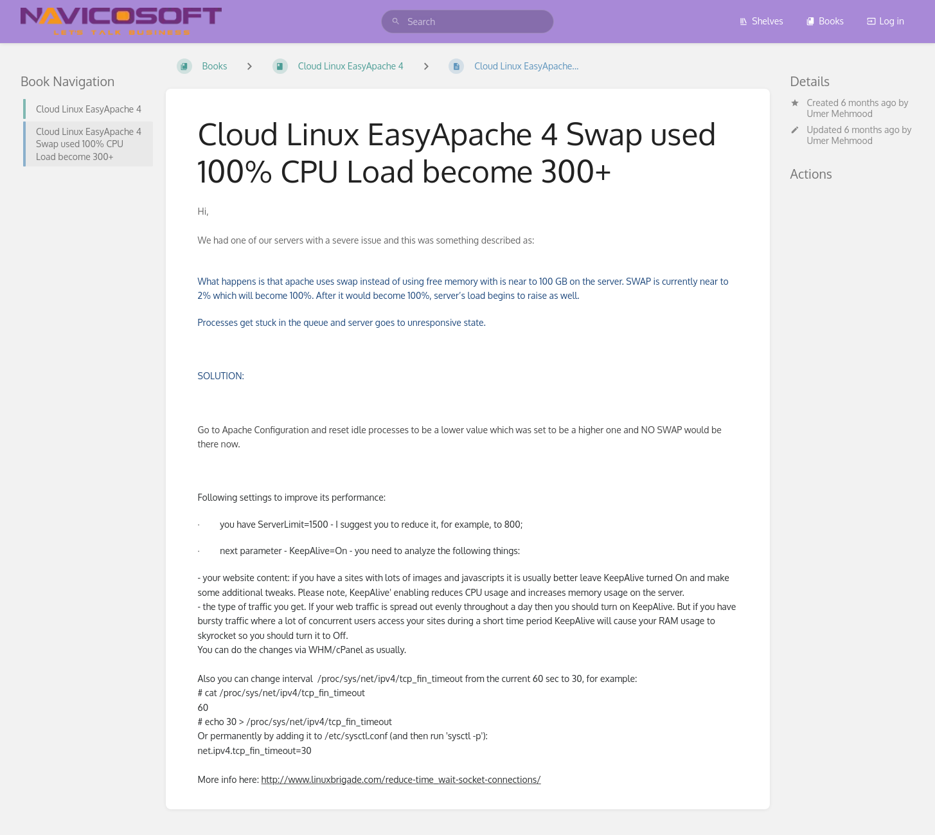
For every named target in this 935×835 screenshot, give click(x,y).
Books (825, 20)
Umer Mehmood (840, 113)
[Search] (395, 21)
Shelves (761, 20)
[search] (467, 21)
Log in (885, 20)
